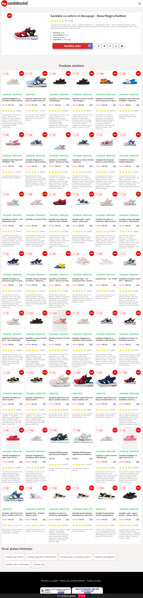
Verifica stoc (78, 46)
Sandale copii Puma (14, 557)
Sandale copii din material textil (41, 557)
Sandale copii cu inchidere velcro (75, 557)
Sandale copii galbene (105, 557)
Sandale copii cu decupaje (17, 564)
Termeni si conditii (49, 580)
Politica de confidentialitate (72, 580)
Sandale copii (39, 564)
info (20, 105)
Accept (81, 595)
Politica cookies (94, 580)
